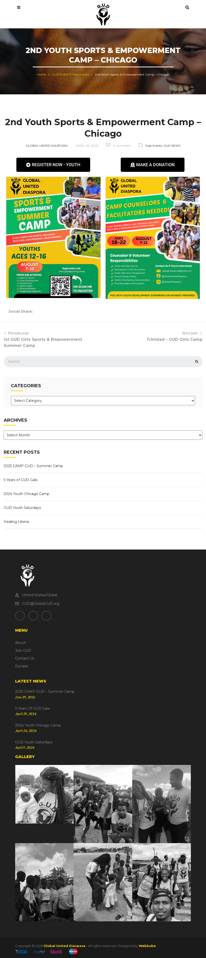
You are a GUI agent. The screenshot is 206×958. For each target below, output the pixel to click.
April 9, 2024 (24, 747)
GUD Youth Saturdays (22, 508)
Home (41, 74)
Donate (21, 666)
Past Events (80, 74)
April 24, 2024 (26, 730)
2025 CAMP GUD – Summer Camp (33, 466)
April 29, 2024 (25, 713)
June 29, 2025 (25, 696)
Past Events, (154, 145)
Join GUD (23, 650)
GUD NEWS (171, 145)
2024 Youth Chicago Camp (26, 494)
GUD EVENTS (62, 74)
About (20, 642)
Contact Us (24, 658)
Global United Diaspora (47, 145)
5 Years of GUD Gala (20, 480)
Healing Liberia (16, 521)
